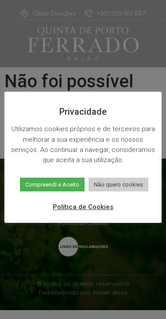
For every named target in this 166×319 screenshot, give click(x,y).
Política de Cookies (83, 207)
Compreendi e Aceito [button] (52, 184)
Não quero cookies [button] (118, 184)
